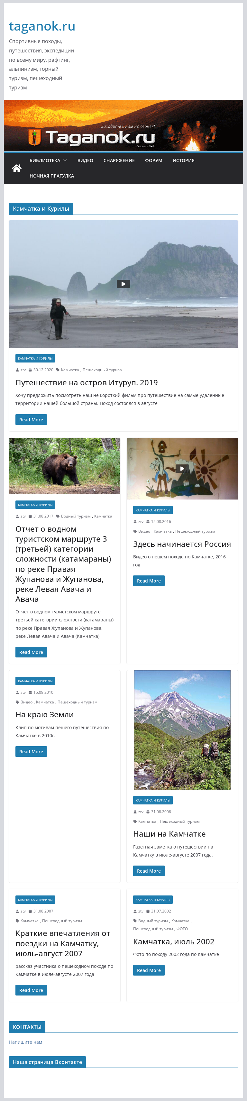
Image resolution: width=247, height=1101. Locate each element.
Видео (85, 160)
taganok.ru (42, 25)
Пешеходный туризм (103, 369)
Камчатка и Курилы (35, 358)
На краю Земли (44, 714)
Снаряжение (119, 160)
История (184, 160)
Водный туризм (76, 516)
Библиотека (45, 160)
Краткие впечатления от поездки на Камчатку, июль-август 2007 (62, 943)
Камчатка (70, 369)
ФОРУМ (153, 160)
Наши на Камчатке (169, 833)
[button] (63, 160)
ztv (23, 369)
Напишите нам (25, 1042)
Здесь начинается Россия (182, 543)
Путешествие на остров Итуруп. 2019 (86, 382)
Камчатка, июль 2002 (174, 941)
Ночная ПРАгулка (52, 176)
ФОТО (182, 928)
